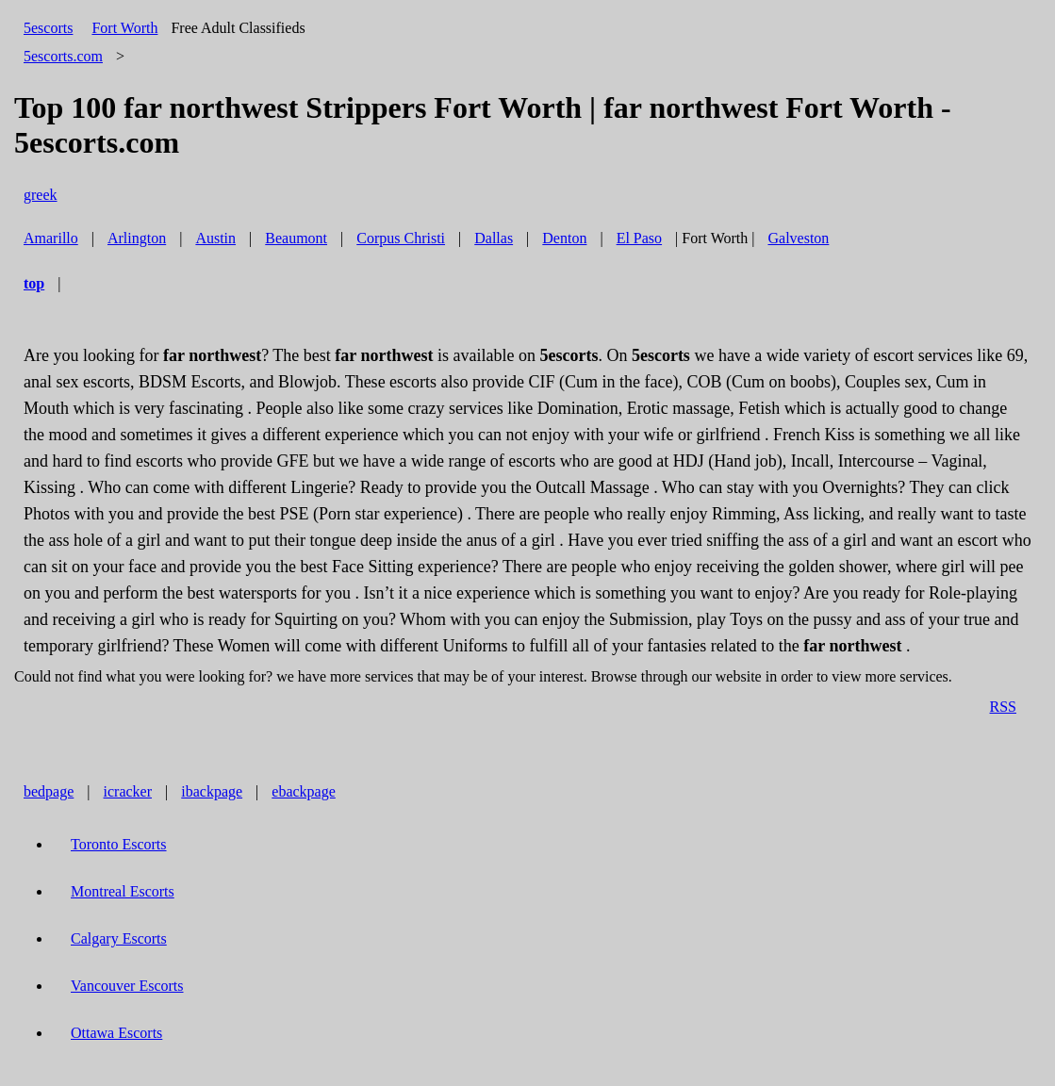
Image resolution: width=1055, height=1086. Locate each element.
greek (41, 195)
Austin (215, 238)
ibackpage (211, 791)
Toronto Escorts (119, 844)
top (34, 283)
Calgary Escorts (119, 938)
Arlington (136, 238)
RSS (1003, 707)
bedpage (49, 791)
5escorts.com (63, 56)
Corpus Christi (400, 238)
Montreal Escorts (122, 891)
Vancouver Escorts (127, 986)
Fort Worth (124, 28)
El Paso (639, 238)
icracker (128, 791)
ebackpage (304, 791)
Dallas (493, 238)
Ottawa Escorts (116, 1033)
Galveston (798, 238)
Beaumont (296, 238)
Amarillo (51, 238)
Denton (564, 238)
